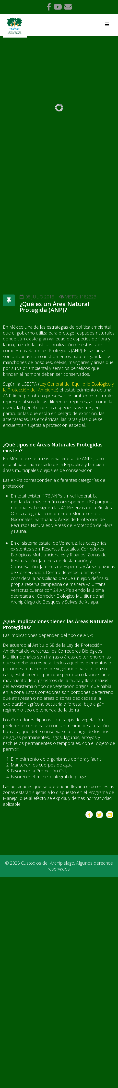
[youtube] (58, 7)
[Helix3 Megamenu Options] (107, 24)
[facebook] (49, 7)
